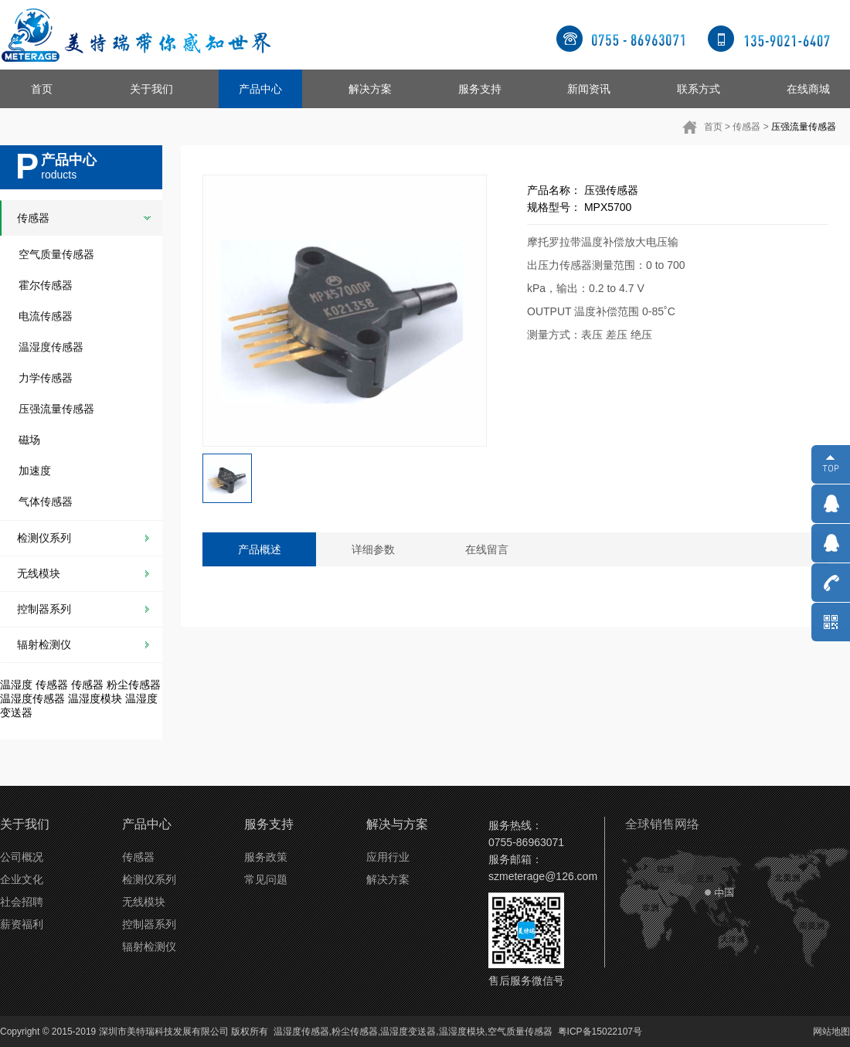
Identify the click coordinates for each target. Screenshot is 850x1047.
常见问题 (265, 879)
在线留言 (486, 549)
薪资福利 (21, 924)
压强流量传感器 (803, 126)
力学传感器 (46, 378)
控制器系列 (44, 609)
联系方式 (698, 89)
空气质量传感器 (56, 254)
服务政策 (265, 857)
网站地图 (831, 1031)
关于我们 (151, 89)
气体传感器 (46, 501)
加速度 (35, 470)
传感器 (746, 126)
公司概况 (21, 857)
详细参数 (373, 549)
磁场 (29, 439)
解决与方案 (397, 824)
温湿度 (16, 684)
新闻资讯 (588, 89)
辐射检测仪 (44, 644)
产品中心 (260, 89)
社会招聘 (21, 902)
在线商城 (808, 89)
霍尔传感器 (46, 285)
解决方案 (370, 89)
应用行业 (388, 857)
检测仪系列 (44, 538)
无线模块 (38, 573)
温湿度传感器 (51, 347)
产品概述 (259, 549)
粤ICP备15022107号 (600, 1031)
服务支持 (480, 89)
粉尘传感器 (134, 684)
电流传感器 (46, 316)
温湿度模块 (95, 698)
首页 (42, 89)
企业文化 (21, 879)
